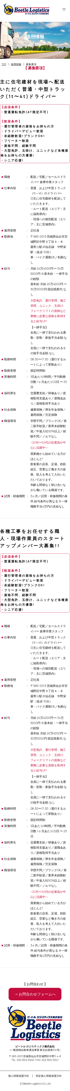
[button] (35, 994)
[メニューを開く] (64, 9)
